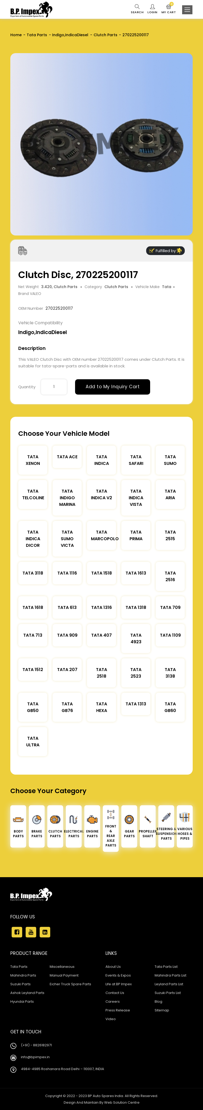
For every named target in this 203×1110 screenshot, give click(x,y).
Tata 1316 (101, 607)
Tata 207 (67, 670)
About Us (113, 966)
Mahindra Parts (23, 975)
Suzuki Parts (20, 984)
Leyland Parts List (169, 984)
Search (137, 9)
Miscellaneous (62, 966)
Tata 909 (67, 635)
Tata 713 (32, 635)
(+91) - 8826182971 (36, 1045)
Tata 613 (67, 607)
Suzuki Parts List (168, 992)
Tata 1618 (32, 607)
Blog (158, 1001)
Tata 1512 (32, 670)
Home (16, 35)
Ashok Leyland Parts (27, 992)
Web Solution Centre (122, 1102)
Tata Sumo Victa (67, 538)
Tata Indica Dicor (33, 538)
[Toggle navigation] (187, 9)
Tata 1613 (136, 573)
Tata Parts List (166, 966)
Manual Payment (64, 975)
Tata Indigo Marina (67, 497)
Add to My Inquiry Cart (113, 386)
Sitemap (162, 1010)
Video (110, 1018)
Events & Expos (118, 975)
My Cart (169, 9)
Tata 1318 (136, 607)
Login (152, 9)
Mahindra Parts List (170, 975)
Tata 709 (170, 607)
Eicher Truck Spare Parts (70, 984)
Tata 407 (101, 635)
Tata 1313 (136, 704)
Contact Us (114, 992)
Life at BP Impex (118, 984)
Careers (112, 1001)
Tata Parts (37, 35)
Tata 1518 (101, 573)
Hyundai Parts (22, 1001)
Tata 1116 (67, 573)
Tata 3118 (32, 573)
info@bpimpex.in (35, 1057)
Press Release (117, 1010)
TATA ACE (67, 457)
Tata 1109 (170, 635)
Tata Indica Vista (136, 497)
